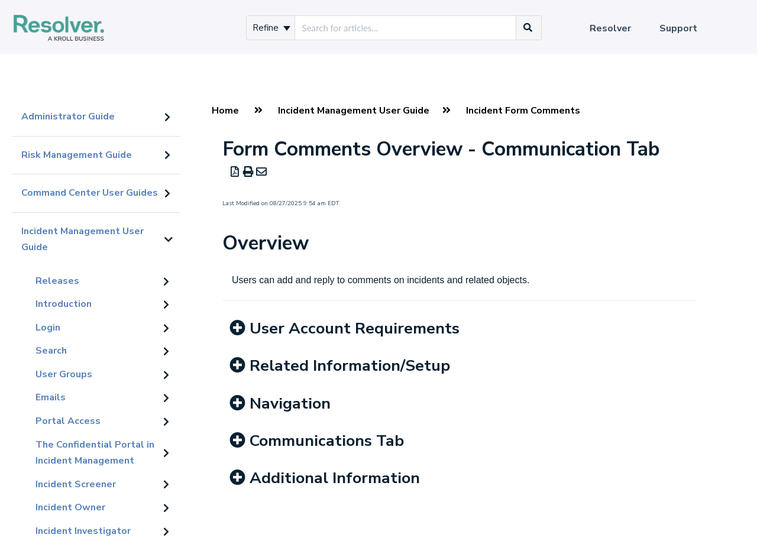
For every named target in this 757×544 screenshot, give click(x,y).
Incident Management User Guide (82, 239)
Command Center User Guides (89, 192)
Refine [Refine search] (271, 28)
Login (47, 327)
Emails (50, 397)
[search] (405, 27)
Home (225, 110)
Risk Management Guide (76, 154)
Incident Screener (75, 484)
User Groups (63, 374)
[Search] (528, 27)
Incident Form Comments (523, 110)
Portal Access (68, 421)
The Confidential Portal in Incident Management (94, 453)
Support (678, 28)
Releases (57, 280)
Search (51, 350)
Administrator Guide (68, 116)
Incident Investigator (83, 530)
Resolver (610, 28)
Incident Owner (70, 507)
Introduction (63, 303)
